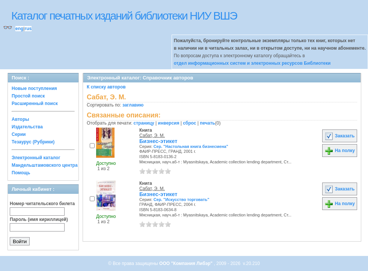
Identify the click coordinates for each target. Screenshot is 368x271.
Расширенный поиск (35, 103)
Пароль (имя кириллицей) (39, 219)
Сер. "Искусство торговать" (182, 199)
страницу (144, 123)
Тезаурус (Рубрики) (33, 142)
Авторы (20, 119)
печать (207, 123)
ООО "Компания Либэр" (186, 263)
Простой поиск (28, 96)
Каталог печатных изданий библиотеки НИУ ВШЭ (124, 15)
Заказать (339, 136)
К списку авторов (106, 87)
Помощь (21, 172)
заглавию (132, 105)
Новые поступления (34, 88)
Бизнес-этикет (158, 141)
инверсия (168, 123)
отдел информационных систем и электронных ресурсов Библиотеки (252, 63)
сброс (189, 123)
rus (28, 28)
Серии (19, 134)
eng (19, 28)
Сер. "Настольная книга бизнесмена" (191, 146)
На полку (339, 150)
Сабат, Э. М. (152, 135)
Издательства (27, 126)
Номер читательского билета (42, 203)
